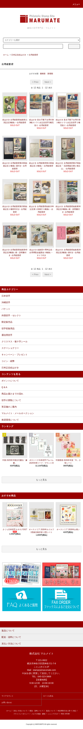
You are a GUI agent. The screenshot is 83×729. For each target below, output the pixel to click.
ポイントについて (10, 380)
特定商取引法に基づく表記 (67, 711)
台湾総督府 (33, 55)
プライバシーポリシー (21, 714)
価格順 (42, 74)
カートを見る (48, 696)
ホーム (6, 55)
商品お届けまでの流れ (12, 393)
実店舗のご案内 (9, 407)
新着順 (50, 74)
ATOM (67, 714)
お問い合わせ (7, 702)
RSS (62, 714)
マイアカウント (7, 696)
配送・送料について (37, 711)
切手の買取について (11, 400)
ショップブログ (53, 714)
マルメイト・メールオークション (18, 413)
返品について (50, 711)
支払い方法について (20, 711)
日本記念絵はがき (18, 55)
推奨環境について (10, 420)
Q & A (4, 387)
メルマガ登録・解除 (38, 714)
